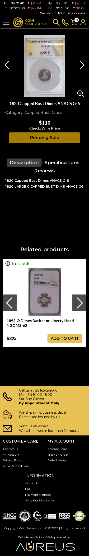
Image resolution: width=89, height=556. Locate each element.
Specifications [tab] (62, 162)
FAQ (28, 489)
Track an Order (57, 454)
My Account (11, 454)
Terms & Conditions (16, 466)
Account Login (57, 449)
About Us (31, 483)
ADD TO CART (65, 338)
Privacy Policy (12, 460)
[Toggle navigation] (6, 22)
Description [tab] (24, 162)
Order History (56, 460)
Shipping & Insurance (39, 500)
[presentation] (10, 302)
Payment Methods (38, 494)
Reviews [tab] (44, 170)
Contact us (10, 449)
